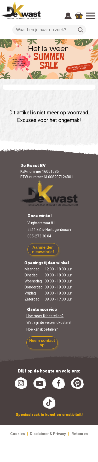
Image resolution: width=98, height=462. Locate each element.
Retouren (80, 434)
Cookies (17, 434)
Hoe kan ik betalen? (42, 329)
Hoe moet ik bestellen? (45, 316)
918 (79, 17)
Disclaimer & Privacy (48, 434)
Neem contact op (42, 342)
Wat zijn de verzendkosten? (49, 322)
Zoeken (80, 30)
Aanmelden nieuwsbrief (43, 249)
